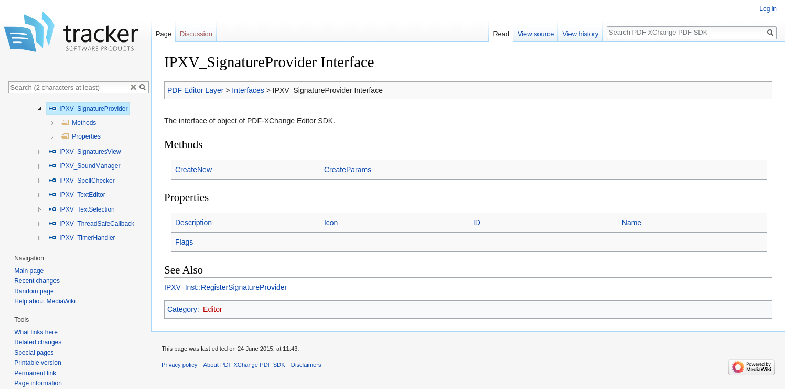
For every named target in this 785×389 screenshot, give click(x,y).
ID (476, 222)
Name (631, 222)
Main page (29, 271)
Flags (184, 242)
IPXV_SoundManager (84, 166)
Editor (212, 309)
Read (501, 34)
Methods (78, 123)
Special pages (33, 352)
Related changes (37, 342)
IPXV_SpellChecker (81, 180)
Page (163, 34)
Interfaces (248, 90)
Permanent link (35, 373)
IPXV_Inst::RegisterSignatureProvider (225, 287)
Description (193, 222)
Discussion (196, 34)
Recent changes (37, 281)
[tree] (79, 171)
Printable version (37, 362)
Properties (81, 136)
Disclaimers (306, 365)
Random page (33, 291)
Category (182, 309)
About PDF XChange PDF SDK (244, 365)
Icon (331, 222)
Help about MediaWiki (45, 301)
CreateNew (193, 169)
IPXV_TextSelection (81, 209)
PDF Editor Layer (195, 90)
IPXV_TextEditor (76, 194)
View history (580, 34)
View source (536, 34)
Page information (38, 383)
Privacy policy (179, 365)
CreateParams (347, 169)
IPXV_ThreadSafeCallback (91, 223)
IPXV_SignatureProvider (87, 108)
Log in (768, 9)
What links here (36, 332)
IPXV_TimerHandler (81, 238)
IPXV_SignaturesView (84, 151)
